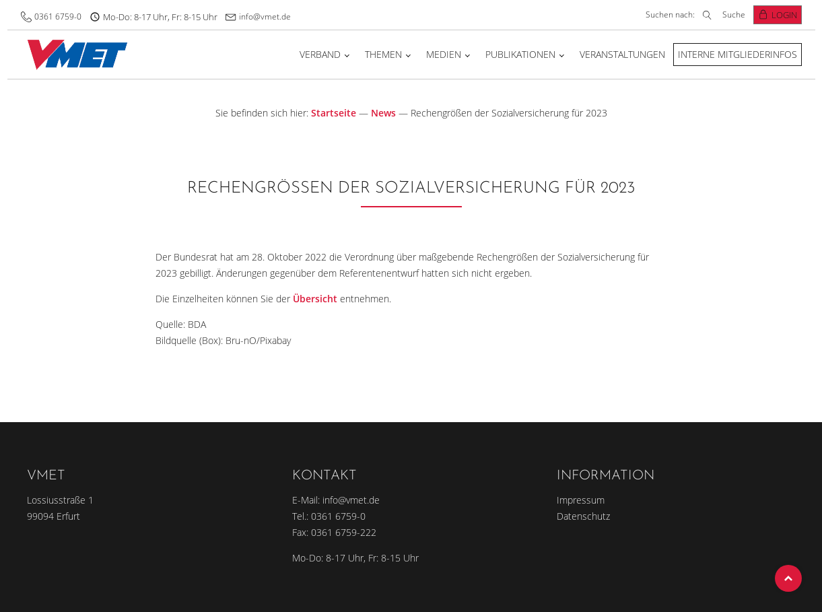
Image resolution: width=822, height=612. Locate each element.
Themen (383, 54)
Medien (443, 54)
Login (784, 15)
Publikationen (520, 54)
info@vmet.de (265, 16)
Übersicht (315, 298)
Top (788, 578)
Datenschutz (583, 516)
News (383, 112)
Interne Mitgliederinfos (737, 54)
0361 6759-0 (57, 16)
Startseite (333, 112)
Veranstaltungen (622, 54)
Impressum (581, 500)
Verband (320, 54)
